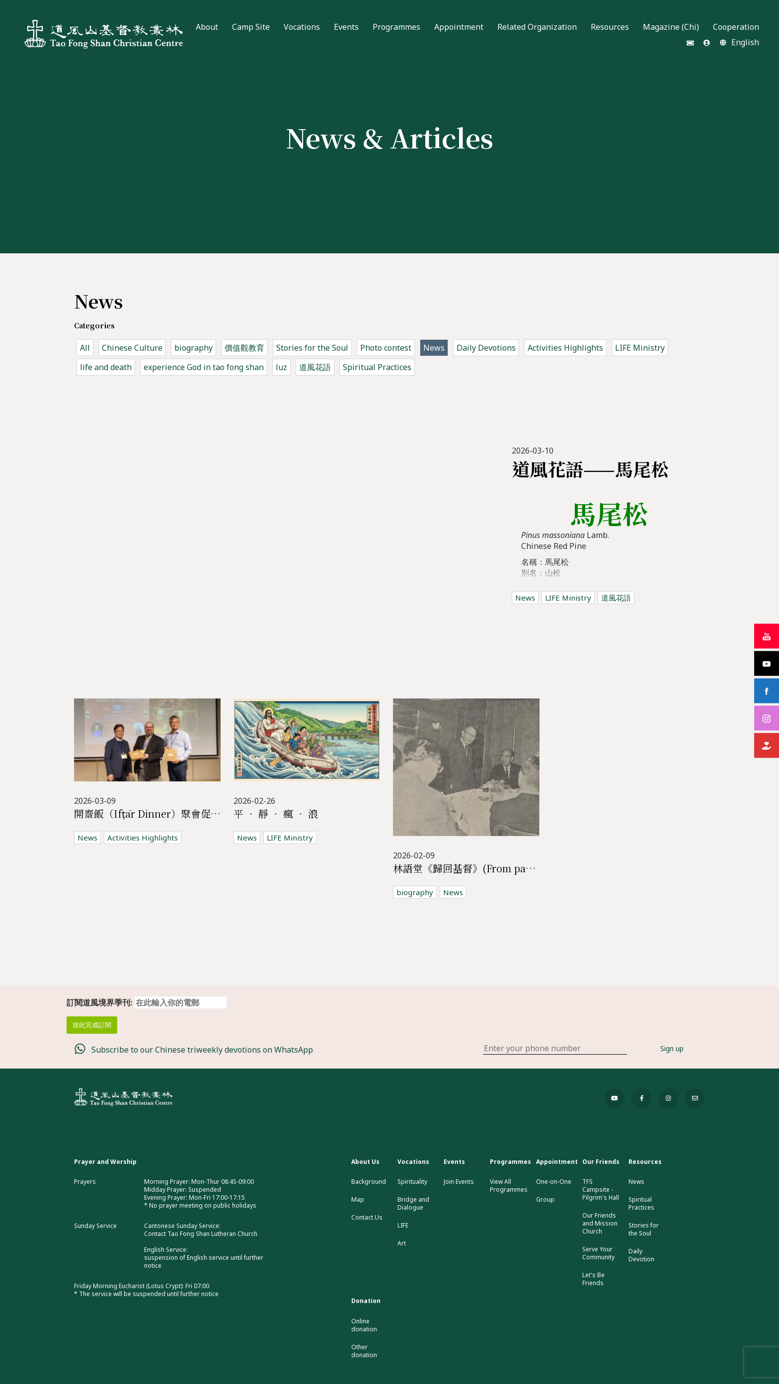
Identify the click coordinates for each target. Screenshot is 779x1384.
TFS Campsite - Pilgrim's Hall (600, 1190)
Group (545, 1200)
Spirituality (412, 1182)
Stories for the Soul (312, 347)
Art (401, 1243)
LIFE (402, 1226)
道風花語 (315, 367)
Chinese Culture (132, 347)
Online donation (364, 1325)
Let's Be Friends (593, 1279)
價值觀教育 (244, 347)
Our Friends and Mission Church (600, 1223)
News (434, 347)
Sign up (672, 1048)
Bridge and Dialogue (413, 1204)
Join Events (459, 1182)
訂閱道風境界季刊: (147, 1002)
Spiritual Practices (377, 367)
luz (281, 367)
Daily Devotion (641, 1255)
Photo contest (385, 347)
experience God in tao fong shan (204, 367)
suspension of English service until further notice (203, 1261)
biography (193, 347)
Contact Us (367, 1218)
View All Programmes (509, 1186)
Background (368, 1182)
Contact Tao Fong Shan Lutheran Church (200, 1234)
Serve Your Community (598, 1253)
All (85, 347)
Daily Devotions (486, 347)
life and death (106, 367)
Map (357, 1200)
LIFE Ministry (640, 347)
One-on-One (553, 1182)
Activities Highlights (565, 347)
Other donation (364, 1351)
